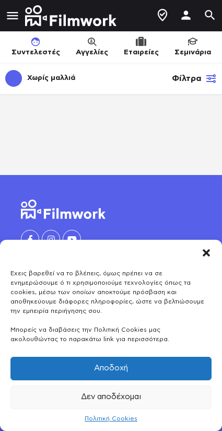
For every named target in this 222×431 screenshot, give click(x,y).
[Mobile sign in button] (186, 15)
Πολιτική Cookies (111, 418)
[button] (206, 253)
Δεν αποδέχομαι (111, 397)
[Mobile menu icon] (12, 16)
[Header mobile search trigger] (210, 15)
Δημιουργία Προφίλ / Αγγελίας (162, 15)
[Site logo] (72, 15)
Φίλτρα (194, 78)
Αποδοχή (111, 368)
